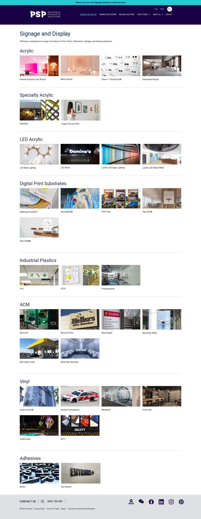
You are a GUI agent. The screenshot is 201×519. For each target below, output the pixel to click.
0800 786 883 (55, 501)
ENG (156, 9)
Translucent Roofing (108, 14)
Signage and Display (88, 14)
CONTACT (168, 14)
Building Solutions (126, 14)
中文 (162, 9)
